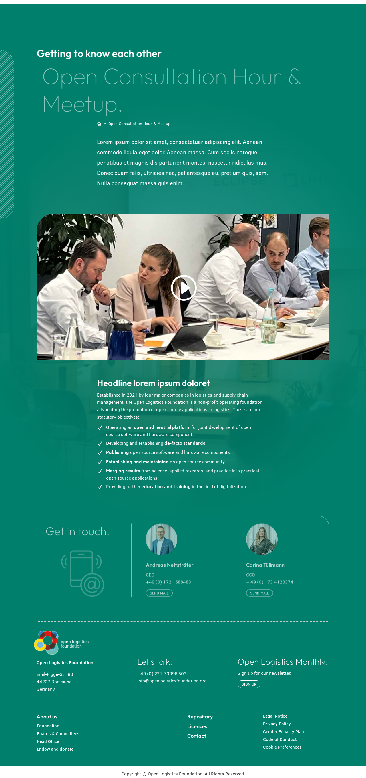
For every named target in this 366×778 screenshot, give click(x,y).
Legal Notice (275, 712)
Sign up (249, 679)
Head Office (48, 737)
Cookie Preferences (282, 743)
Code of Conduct (280, 735)
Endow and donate (55, 745)
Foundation (48, 721)
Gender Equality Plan (283, 727)
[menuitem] (134, 12)
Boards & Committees (58, 729)
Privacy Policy (277, 719)
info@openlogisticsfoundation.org (172, 676)
